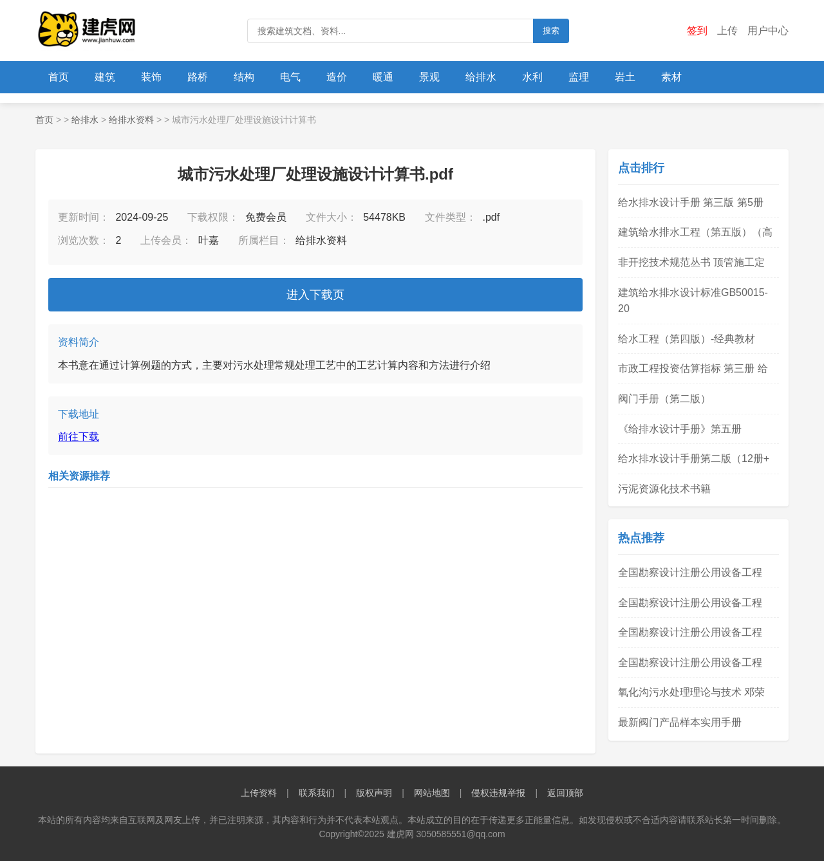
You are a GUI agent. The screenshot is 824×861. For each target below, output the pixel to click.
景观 (429, 76)
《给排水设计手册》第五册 (680, 428)
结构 (244, 76)
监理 (578, 76)
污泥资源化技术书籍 (664, 488)
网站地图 (432, 793)
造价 (336, 76)
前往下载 (78, 436)
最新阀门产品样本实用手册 (680, 722)
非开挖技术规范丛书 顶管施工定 (691, 262)
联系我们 (317, 793)
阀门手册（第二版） (664, 398)
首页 (58, 76)
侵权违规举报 (498, 793)
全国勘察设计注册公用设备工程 (690, 572)
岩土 (625, 76)
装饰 (151, 76)
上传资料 (259, 793)
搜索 (551, 30)
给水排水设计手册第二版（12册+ (693, 458)
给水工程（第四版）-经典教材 (686, 338)
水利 (532, 76)
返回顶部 (565, 793)
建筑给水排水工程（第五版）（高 (695, 232)
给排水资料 (131, 120)
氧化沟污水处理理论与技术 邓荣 (691, 692)
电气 (290, 76)
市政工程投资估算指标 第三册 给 (693, 368)
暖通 (383, 76)
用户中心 (768, 30)
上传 (727, 30)
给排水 (480, 76)
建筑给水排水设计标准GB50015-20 (693, 301)
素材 (671, 76)
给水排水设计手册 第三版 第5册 (690, 202)
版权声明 (374, 793)
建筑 (105, 76)
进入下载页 (315, 294)
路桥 (197, 76)
